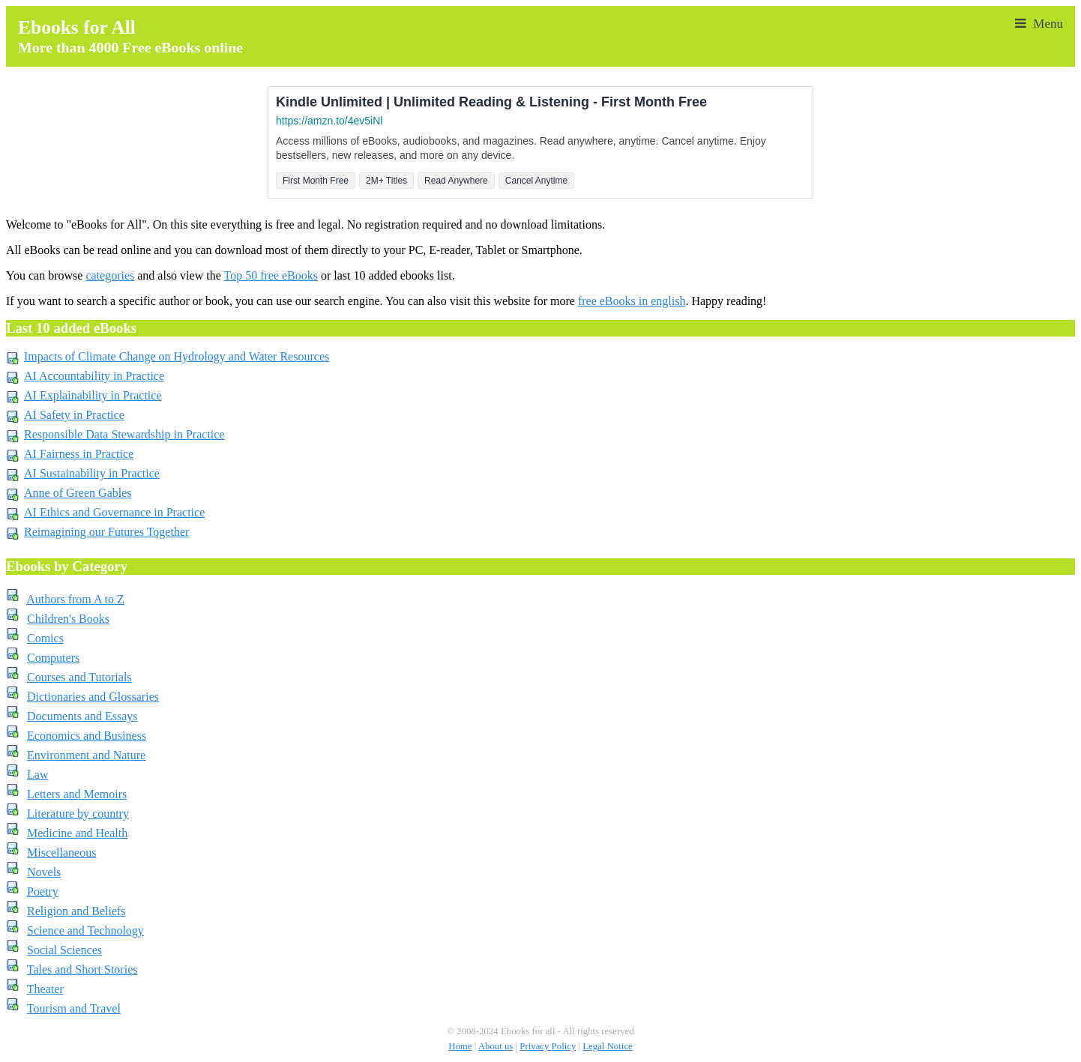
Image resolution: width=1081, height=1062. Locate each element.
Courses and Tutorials (79, 677)
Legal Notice (607, 1046)
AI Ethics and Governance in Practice (114, 512)
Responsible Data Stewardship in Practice (124, 434)
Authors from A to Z (75, 599)
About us (496, 1046)
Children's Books (68, 618)
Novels (44, 872)
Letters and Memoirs (77, 794)
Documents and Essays (82, 716)
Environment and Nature (86, 755)
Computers (53, 657)
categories (109, 275)
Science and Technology (85, 930)
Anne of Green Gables (78, 492)
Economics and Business (86, 735)
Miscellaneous (61, 852)
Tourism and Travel (74, 1008)
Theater (45, 989)
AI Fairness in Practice (78, 453)
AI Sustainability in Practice (92, 473)
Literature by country (78, 813)
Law (37, 774)
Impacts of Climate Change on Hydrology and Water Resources (176, 356)
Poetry (42, 891)
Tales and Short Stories (82, 969)
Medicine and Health (77, 833)
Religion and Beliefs (76, 911)
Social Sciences (64, 950)
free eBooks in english (632, 301)
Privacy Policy (548, 1046)
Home (460, 1046)
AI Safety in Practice (74, 414)
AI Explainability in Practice (93, 395)
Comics (45, 638)
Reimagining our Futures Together (106, 531)
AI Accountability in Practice (94, 375)
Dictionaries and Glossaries (93, 696)
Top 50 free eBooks (270, 275)
